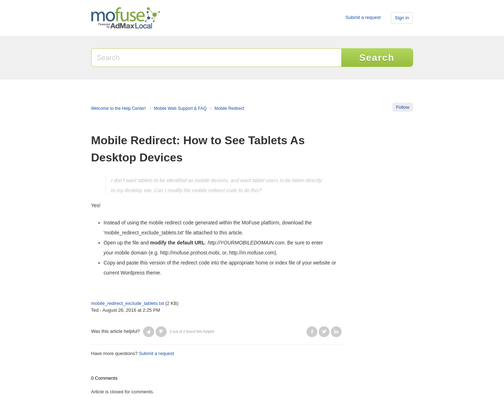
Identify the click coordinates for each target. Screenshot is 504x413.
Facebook (312, 331)
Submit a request (363, 17)
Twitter (324, 331)
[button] (148, 331)
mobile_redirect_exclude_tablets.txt (127, 303)
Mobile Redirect (229, 108)
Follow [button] (403, 107)
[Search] (217, 58)
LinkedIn (336, 331)
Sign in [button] (402, 17)
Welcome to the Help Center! (118, 108)
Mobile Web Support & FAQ (180, 108)
